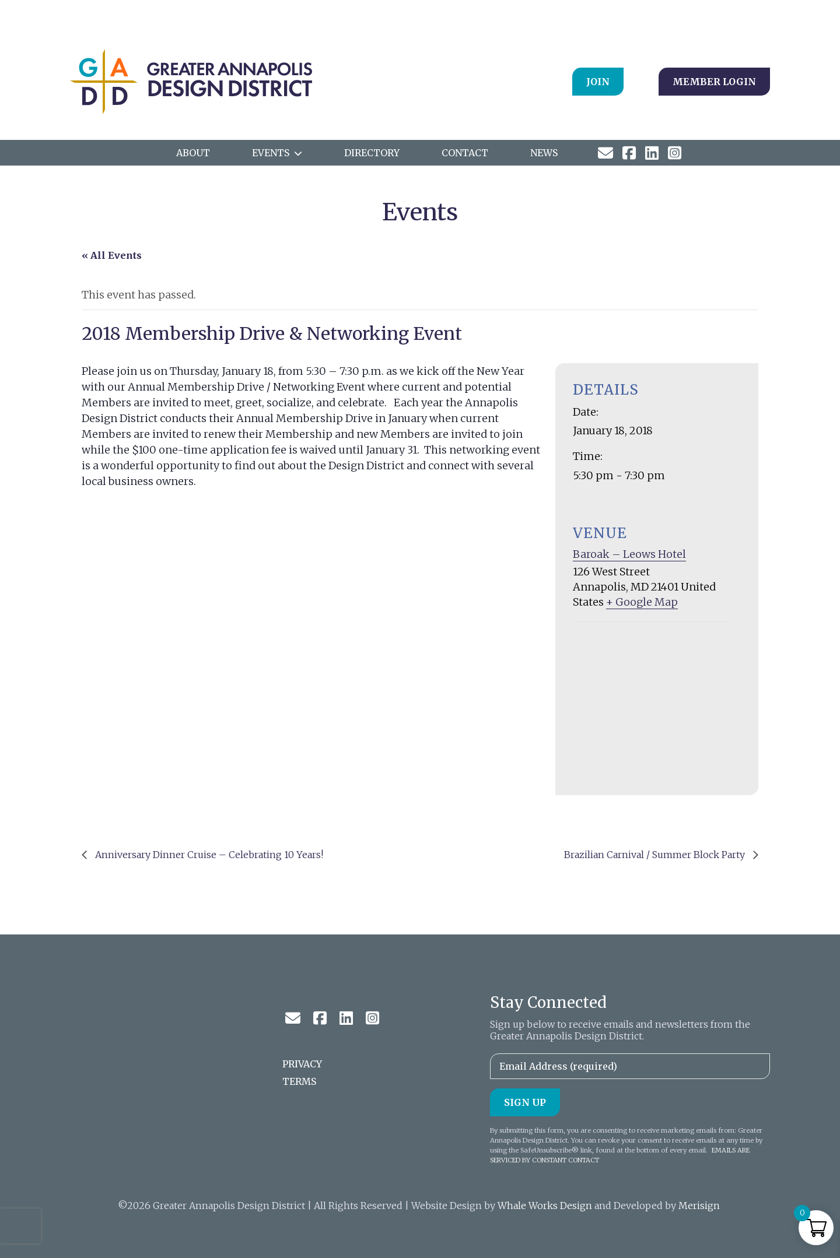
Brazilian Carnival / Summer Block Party (655, 854)
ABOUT (193, 153)
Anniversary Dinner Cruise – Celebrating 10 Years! (208, 854)
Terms (299, 1081)
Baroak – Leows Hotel (629, 554)
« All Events (112, 255)
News (544, 153)
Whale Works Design (545, 1205)
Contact (465, 153)
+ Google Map (642, 602)
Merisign (699, 1205)
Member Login (714, 81)
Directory (372, 153)
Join (598, 81)
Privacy (302, 1064)
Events (270, 153)
